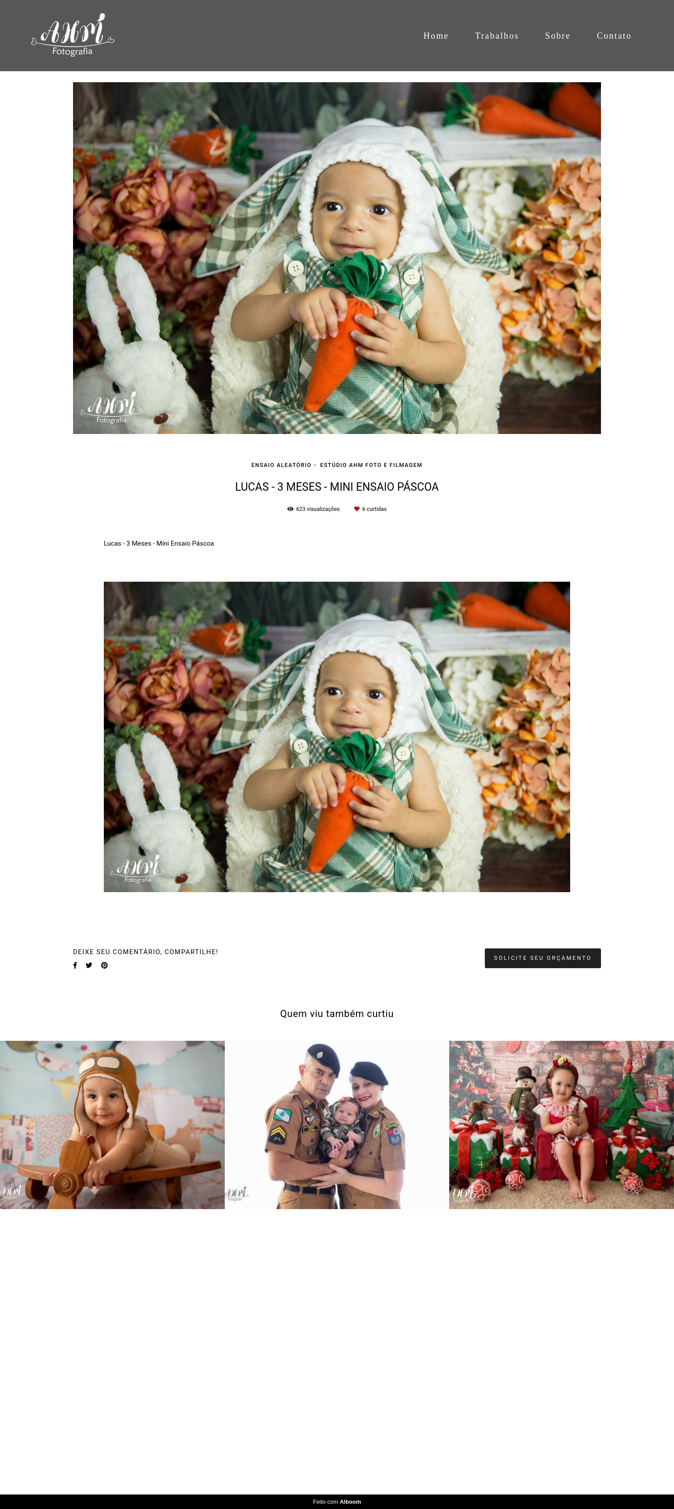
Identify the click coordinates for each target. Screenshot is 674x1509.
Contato (614, 35)
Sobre (558, 35)
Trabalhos (497, 35)
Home (436, 35)
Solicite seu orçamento (543, 958)
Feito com (337, 1501)
